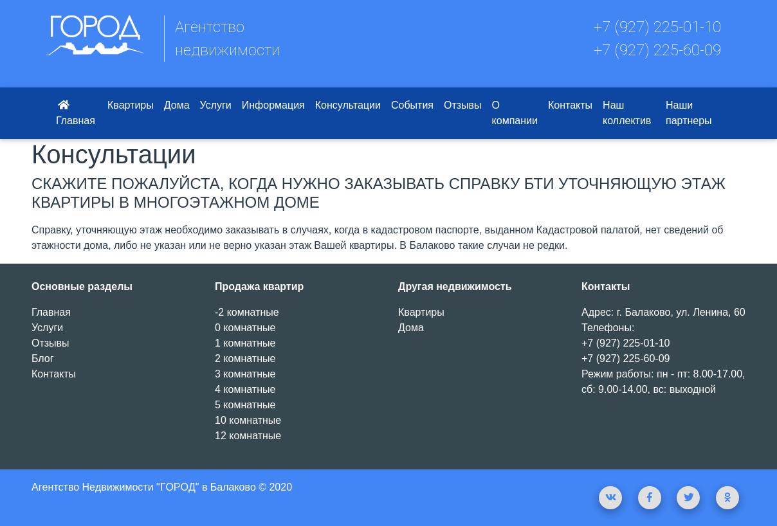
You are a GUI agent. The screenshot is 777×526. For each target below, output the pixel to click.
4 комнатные (245, 389)
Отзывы (463, 105)
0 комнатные (245, 327)
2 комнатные (245, 358)
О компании (515, 113)
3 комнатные (245, 373)
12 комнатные (248, 435)
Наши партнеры (689, 113)
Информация (273, 105)
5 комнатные (245, 404)
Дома (177, 105)
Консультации (348, 105)
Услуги (216, 105)
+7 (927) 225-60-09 (657, 50)
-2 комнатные (247, 312)
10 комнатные (248, 420)
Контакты (570, 105)
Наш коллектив (627, 113)
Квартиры (130, 105)
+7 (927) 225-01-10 (657, 27)
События (412, 105)
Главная (75, 113)
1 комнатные (245, 343)
